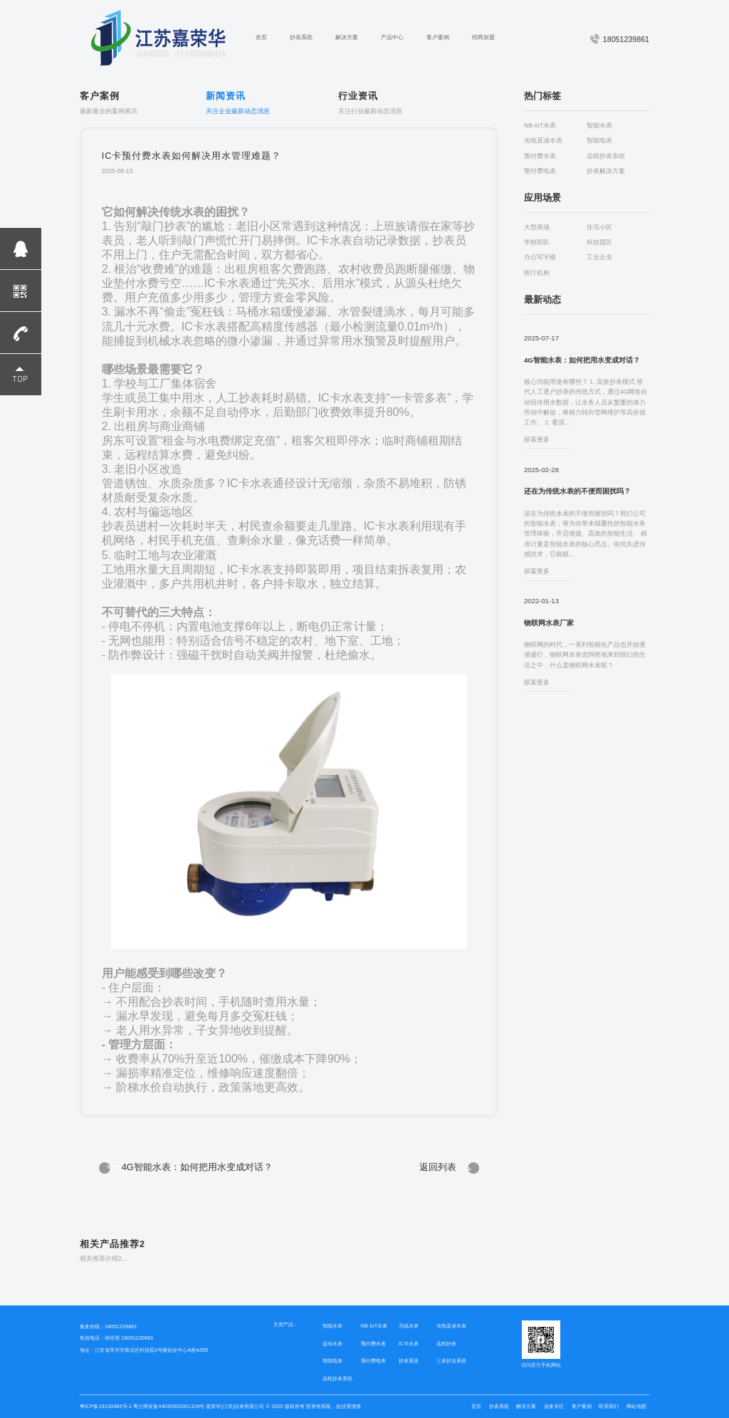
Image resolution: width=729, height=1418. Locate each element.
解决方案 (346, 37)
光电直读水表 (543, 140)
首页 (261, 37)
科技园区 (599, 242)
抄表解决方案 (606, 171)
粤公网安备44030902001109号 (168, 1406)
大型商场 (537, 227)
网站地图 (636, 1406)
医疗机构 (537, 273)
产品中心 (392, 37)
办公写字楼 (540, 257)
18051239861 (619, 39)
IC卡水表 (409, 1343)
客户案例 (437, 37)
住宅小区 (599, 227)
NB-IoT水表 (540, 125)
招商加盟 (483, 37)
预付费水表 (540, 156)
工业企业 (599, 257)
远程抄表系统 (606, 156)
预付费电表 (540, 171)
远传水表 (332, 1343)
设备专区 (554, 1406)
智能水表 (599, 125)
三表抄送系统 (451, 1360)
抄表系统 (301, 37)
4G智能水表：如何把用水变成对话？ (197, 1167)
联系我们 (609, 1406)
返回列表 (437, 1167)
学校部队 (537, 242)
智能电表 (599, 140)
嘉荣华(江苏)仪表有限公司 (235, 1406)
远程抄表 (446, 1343)
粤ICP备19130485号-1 (106, 1406)
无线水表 (409, 1326)
